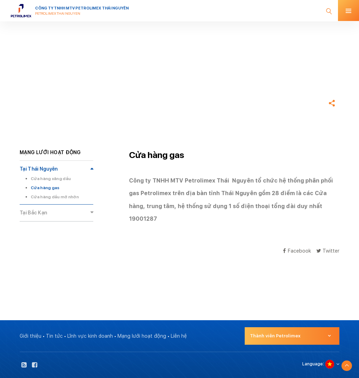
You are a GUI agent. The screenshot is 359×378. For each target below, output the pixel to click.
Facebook (297, 251)
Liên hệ (179, 336)
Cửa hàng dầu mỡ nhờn (55, 196)
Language (312, 364)
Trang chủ (32, 82)
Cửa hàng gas (45, 187)
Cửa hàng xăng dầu (51, 178)
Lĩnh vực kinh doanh (90, 336)
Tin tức (54, 336)
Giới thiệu (30, 336)
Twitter (327, 251)
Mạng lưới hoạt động (141, 336)
